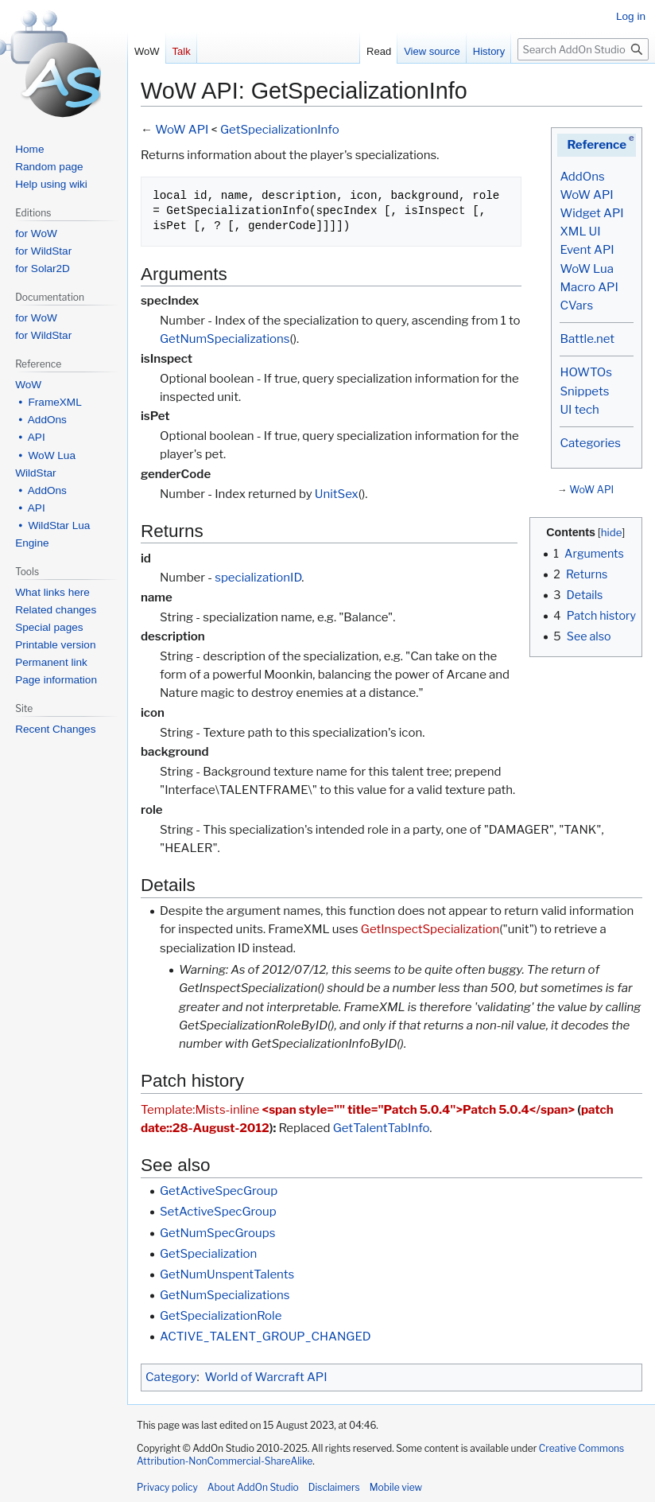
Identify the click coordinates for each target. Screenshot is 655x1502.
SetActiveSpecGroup (218, 1211)
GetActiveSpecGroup (218, 1191)
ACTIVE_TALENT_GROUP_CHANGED (265, 1336)
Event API (587, 250)
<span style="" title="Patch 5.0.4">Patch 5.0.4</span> (419, 1110)
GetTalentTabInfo (381, 1128)
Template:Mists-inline (200, 1110)
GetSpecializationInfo (279, 130)
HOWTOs (585, 372)
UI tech (579, 410)
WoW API (586, 195)
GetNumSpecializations (225, 339)
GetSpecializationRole (220, 1316)
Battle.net (587, 339)
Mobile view (396, 1487)
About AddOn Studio (253, 1487)
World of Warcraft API (266, 1377)
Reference (596, 145)
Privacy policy (167, 1487)
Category (170, 1377)
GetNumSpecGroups (217, 1233)
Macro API (589, 287)
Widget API (591, 213)
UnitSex (337, 494)
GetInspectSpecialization (430, 929)
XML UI (580, 231)
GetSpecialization (208, 1254)
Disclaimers (334, 1487)
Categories (590, 443)
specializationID (258, 577)
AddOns (582, 176)
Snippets (584, 391)
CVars (576, 305)
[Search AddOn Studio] (583, 49)
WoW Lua (587, 269)
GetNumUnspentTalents (227, 1274)
